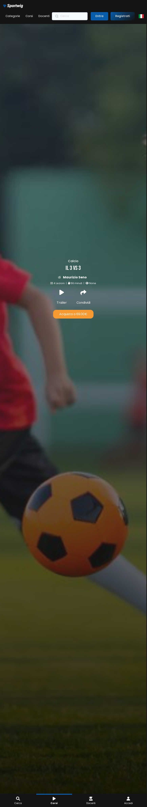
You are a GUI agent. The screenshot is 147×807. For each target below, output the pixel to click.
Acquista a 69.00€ (61, 313)
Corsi (29, 16)
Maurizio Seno (63, 277)
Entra (99, 16)
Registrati (122, 16)
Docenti (44, 16)
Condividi (71, 297)
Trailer (51, 297)
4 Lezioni (47, 283)
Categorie (13, 16)
